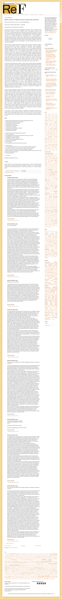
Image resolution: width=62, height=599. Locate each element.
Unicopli (53, 256)
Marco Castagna (52, 296)
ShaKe (55, 255)
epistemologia (14, 559)
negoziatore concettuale (24, 570)
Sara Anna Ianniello (49, 313)
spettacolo (23, 576)
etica (50, 559)
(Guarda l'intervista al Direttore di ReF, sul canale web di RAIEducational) (50, 31)
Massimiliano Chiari (52, 300)
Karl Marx (53, 174)
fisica (40, 565)
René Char (54, 208)
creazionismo (12, 557)
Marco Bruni (49, 181)
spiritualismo (26, 576)
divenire (28, 558)
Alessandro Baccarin (49, 263)
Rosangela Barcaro (54, 310)
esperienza (33, 559)
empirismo (6, 559)
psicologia (32, 572)
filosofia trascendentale (24, 565)
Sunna (28, 553)
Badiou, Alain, (51, 75)
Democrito (52, 135)
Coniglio (56, 235)
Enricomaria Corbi (48, 142)
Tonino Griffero (54, 221)
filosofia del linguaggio (23, 562)
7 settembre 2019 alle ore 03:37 (13, 415)
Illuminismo (13, 553)
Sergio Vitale (52, 215)
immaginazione (42, 566)
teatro (25, 577)
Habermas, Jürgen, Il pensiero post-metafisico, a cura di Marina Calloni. (51, 100)
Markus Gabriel (54, 185)
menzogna (22, 569)
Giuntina (56, 242)
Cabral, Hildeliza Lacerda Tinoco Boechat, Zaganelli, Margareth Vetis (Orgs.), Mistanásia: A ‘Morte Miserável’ (51, 51)
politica (55, 571)
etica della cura (10, 561)
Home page (6, 14)
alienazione (34, 553)
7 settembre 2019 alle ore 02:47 (13, 306)
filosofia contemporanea (8, 562)
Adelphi (46, 231)
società (6, 576)
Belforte (53, 232)
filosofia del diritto (16, 562)
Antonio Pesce (48, 266)
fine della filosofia (36, 565)
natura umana (9, 570)
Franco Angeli (49, 241)
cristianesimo (18, 557)
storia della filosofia (44, 576)
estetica (44, 559)
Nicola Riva (53, 198)
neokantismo (30, 570)
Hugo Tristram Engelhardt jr (53, 170)
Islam (22, 553)
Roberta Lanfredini (54, 210)
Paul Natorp (46, 206)
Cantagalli (50, 234)
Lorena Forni (49, 177)
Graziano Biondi (49, 167)
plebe (45, 571)
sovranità (19, 576)
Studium (46, 256)
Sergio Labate (52, 314)
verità (47, 578)
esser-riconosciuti (37, 559)
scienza (23, 574)
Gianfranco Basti (50, 159)
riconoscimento (45, 573)
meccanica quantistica (11, 569)
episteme (9, 559)
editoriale (52, 558)
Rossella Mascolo (47, 311)
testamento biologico (23, 578)
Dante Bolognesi (47, 134)
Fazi (47, 240)
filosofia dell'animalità (30, 562)
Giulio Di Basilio (54, 290)
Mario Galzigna (49, 185)
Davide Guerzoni (52, 274)
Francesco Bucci (54, 149)
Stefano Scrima (50, 317)
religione (21, 573)
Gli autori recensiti (25, 14)
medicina (17, 569)
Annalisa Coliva (48, 120)
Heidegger (50, 169)
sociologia (9, 576)
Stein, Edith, (50, 96)
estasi (41, 559)
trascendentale (33, 578)
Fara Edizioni (55, 239)
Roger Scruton (47, 213)
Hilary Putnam (47, 170)
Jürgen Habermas (48, 174)
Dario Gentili (53, 134)
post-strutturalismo (15, 572)
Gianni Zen (47, 289)
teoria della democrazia (52, 577)
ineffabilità (52, 566)
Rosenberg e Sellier (54, 254)
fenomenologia (44, 561)
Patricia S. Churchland (48, 205)
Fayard (46, 240)
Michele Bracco (55, 194)
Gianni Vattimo (53, 160)
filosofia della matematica (38, 562)
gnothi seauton (17, 566)
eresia (21, 559)
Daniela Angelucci (50, 133)
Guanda (49, 243)
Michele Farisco (47, 195)
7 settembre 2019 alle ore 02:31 (13, 220)
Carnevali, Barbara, (51, 108)
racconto (49, 572)
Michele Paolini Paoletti (51, 304)
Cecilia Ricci (55, 270)
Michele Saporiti (48, 305)
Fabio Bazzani (52, 144)
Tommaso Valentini (47, 221)
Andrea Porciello (50, 118)
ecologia (40, 558)
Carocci (53, 234)
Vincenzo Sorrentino (51, 224)
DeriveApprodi (54, 236)
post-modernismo (10, 572)
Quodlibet (55, 253)
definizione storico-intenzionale (30, 557)
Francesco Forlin (54, 150)
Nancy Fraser (52, 195)
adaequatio (30, 553)
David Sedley (49, 135)
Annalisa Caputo (54, 119)
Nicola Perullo (47, 198)
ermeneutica (25, 559)
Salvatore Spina (48, 312)
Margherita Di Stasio (50, 182)
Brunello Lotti (47, 128)
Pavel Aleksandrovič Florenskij (53, 206)
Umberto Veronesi (52, 222)
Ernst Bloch (53, 142)
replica (25, 573)
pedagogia (39, 571)
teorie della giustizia (17, 578)
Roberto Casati (47, 212)
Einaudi (48, 239)
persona (42, 571)
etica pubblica (15, 561)
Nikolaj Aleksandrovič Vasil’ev (51, 200)
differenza (9, 558)
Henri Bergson (55, 169)
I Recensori (18, 14)
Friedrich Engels (50, 154)
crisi (15, 557)
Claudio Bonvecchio (51, 132)
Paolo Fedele (53, 306)
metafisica (32, 569)
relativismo (18, 573)
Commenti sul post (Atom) (12, 547)
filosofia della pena (52, 562)
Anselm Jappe (55, 120)
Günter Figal (54, 167)
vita (48, 578)
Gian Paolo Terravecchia (48, 158)
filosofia (49, 561)
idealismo (35, 566)
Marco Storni (51, 297)
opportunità (22, 571)
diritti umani (18, 558)
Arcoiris (56, 231)
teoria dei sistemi (46, 577)
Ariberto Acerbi (54, 124)
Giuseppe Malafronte (50, 291)
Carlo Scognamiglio (50, 270)
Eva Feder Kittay (51, 143)
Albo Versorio (50, 231)
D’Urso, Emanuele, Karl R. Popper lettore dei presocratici (51, 65)
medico (20, 569)
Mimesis (47, 249)
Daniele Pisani (55, 133)
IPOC (52, 243)
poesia (53, 571)
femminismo (38, 561)
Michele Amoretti (50, 194)
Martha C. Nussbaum (49, 186)
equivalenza (18, 559)
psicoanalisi (28, 572)
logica (42, 567)
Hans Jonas (51, 168)
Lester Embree (49, 176)
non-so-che (9, 571)
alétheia (37, 553)
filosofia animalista (54, 561)
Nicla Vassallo (53, 197)
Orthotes (52, 250)
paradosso (29, 571)
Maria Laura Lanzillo (50, 183)
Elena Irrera (55, 140)
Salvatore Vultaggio (54, 312)
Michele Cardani (53, 303)
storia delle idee (21, 577)
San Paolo (51, 255)
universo (42, 578)
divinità (31, 558)
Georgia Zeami (50, 284)
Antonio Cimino (54, 265)
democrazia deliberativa (43, 557)
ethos (47, 559)
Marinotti (56, 248)
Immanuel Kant (18, 553)
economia (43, 558)
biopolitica (55, 554)
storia (31, 576)
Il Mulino (55, 243)
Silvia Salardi (51, 315)
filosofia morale (40, 564)
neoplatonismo (39, 570)
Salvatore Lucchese (54, 311)
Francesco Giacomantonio (49, 152)
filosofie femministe (30, 565)
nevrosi (56, 570)
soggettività (13, 576)
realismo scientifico (12, 573)
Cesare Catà (47, 271)
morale (54, 569)
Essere (9, 553)
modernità (44, 569)
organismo (25, 571)
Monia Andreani (47, 306)
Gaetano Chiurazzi (48, 156)
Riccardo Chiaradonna (50, 209)
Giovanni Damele (47, 290)
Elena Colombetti (50, 140)
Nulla (24, 553)
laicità (13, 567)
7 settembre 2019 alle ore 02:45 (13, 276)
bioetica (52, 554)
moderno (47, 569)
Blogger (52, 593)
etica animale (54, 559)
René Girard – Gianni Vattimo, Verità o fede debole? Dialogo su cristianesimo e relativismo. (51, 79)
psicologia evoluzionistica (37, 572)
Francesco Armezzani (51, 279)
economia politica (47, 558)
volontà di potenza (52, 578)
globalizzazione (10, 566)
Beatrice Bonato (47, 127)
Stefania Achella (54, 217)
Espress (50, 239)
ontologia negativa (18, 571)
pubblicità (42, 572)
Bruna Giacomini (54, 127)
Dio (7, 553)
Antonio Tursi (48, 124)
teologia (42, 577)
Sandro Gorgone (54, 214)
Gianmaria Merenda (51, 287)
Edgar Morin (47, 139)
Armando (46, 232)
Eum (52, 239)
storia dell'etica (35, 576)
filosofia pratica (7, 565)
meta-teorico (28, 569)
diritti (16, 558)
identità (38, 566)
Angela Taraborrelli (48, 119)
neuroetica (48, 570)
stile (29, 576)
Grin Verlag (46, 243)
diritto (21, 558)
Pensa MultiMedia (53, 252)
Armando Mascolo (48, 125)
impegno (46, 566)
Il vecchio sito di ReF (33, 14)
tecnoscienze (33, 577)
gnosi (13, 566)
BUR (49, 232)
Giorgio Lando (47, 162)
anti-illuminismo (50, 553)
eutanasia (28, 561)
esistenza (29, 559)
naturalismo (13, 570)
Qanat (53, 253)
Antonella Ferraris (52, 264)
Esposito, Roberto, (51, 104)
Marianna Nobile (52, 299)
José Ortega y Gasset (53, 172)
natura (6, 570)
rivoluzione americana (51, 573)
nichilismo (6, 571)
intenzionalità (7, 567)
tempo (39, 577)
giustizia (6, 566)
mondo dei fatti (51, 569)
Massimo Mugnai (51, 189)
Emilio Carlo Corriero (48, 141)
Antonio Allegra (48, 265)
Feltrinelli (49, 240)
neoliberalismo (35, 570)
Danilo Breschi (47, 274)
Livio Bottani (54, 176)
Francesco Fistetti (48, 150)
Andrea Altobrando (52, 117)
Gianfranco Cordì (54, 285)
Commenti (47, 325)
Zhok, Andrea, (51, 84)
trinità (36, 578)
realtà (16, 573)
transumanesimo (29, 578)
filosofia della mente (45, 562)
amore (43, 553)
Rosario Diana (52, 213)
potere (24, 572)
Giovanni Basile (53, 289)
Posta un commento (9, 543)
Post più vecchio (38, 545)
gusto (32, 566)
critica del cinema (23, 557)
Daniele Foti (49, 273)
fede (35, 561)
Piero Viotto (50, 208)
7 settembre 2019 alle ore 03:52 (13, 431)
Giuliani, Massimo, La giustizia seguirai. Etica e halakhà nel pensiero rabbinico (51, 61)
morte (56, 569)
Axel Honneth (54, 125)
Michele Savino (54, 305)
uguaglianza (39, 578)
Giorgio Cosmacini (54, 161)
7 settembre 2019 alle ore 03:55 (13, 541)
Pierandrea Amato (48, 207)
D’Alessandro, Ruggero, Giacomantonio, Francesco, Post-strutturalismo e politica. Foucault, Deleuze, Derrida (51, 56)
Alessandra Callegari (51, 262)
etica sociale (21, 561)
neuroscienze (52, 570)
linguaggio (39, 567)
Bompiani (52, 233)
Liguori (49, 247)
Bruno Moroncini (53, 128)
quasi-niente (46, 572)
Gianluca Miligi (47, 160)
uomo (44, 578)
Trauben (49, 256)
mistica (36, 569)
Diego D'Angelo (50, 275)
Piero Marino (47, 208)
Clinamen (49, 235)
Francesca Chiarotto (48, 149)
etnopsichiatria (25, 561)
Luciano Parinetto (51, 178)
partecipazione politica (34, 571)
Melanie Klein (50, 190)
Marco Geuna (53, 181)
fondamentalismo (43, 565)
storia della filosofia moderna (14, 577)
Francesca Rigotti (52, 278)
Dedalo (50, 236)
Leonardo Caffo (51, 175)
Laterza (52, 246)
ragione (51, 572)
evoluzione (32, 561)
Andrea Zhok (55, 118)
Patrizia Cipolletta (54, 205)
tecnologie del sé (28, 577)
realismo (8, 573)
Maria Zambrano (50, 184)
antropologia (55, 553)
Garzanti (54, 241)
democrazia (38, 557)
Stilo (56, 255)
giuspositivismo (55, 565)
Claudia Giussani (52, 271)
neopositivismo (44, 570)
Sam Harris (49, 214)
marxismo (6, 569)
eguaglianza (55, 558)
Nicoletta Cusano (50, 199)
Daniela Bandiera (51, 272)
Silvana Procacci (49, 216)
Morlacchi (52, 249)
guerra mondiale (28, 566)
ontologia (13, 571)
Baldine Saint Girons (48, 126)
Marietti (52, 248)
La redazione (12, 14)
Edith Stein (53, 139)
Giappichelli (50, 242)
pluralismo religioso (49, 571)
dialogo (53, 557)
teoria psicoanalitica (11, 578)
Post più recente (8, 545)
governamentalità (23, 566)
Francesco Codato (49, 280)
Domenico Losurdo (52, 136)
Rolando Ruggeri (47, 310)
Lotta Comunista (54, 247)
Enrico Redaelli (55, 141)
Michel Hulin (52, 193)
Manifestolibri (47, 248)
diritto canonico (25, 558)
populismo (6, 572)
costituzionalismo (7, 557)
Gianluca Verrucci (51, 286)
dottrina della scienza (36, 558)
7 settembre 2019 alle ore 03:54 (13, 482)
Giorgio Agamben (48, 161)
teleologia (36, 577)
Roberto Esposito (54, 212)
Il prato (49, 244)
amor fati (40, 553)
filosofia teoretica (15, 565)
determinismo (50, 557)
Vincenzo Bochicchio (50, 223)
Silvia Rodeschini (48, 217)
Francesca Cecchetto (54, 148)
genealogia (51, 565)
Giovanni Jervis (51, 162)
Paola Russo (52, 201)
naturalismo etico (18, 570)
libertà (35, 567)
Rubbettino (46, 255)
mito (38, 569)
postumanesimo (20, 572)
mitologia (40, 569)
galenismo (47, 565)
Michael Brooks (55, 190)
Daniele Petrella (54, 273)
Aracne (54, 231)
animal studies (46, 553)
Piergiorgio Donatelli (54, 207)
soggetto (16, 576)
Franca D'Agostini (48, 148)
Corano (6, 553)
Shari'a (26, 553)
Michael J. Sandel (48, 191)
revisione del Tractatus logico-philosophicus (37, 573)
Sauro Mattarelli (47, 215)
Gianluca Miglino (55, 159)
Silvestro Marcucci (54, 216)
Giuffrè (53, 242)
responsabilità (28, 573)
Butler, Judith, (50, 93)
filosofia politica (53, 564)
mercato (25, 569)
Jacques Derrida (53, 171)
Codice (53, 235)
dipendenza (13, 558)
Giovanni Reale (10, 172)
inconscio (49, 566)
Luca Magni (53, 177)
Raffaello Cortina (48, 254)
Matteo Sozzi (48, 302)
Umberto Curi (47, 222)
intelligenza (55, 566)
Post (46, 323)
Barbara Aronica (54, 126)
